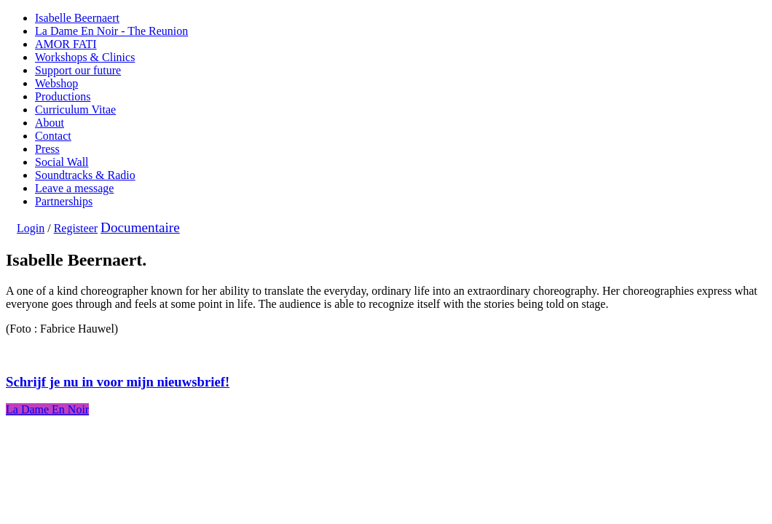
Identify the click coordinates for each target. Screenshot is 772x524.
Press (47, 149)
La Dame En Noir (47, 409)
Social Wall (62, 162)
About (49, 122)
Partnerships (63, 201)
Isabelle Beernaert (77, 18)
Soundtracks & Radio (85, 175)
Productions (62, 96)
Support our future (78, 70)
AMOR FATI (66, 44)
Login (30, 228)
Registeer (76, 228)
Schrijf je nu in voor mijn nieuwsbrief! (117, 381)
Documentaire (140, 227)
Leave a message (74, 188)
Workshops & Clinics (85, 57)
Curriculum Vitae (75, 109)
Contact (53, 136)
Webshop (56, 83)
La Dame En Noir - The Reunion (111, 31)
